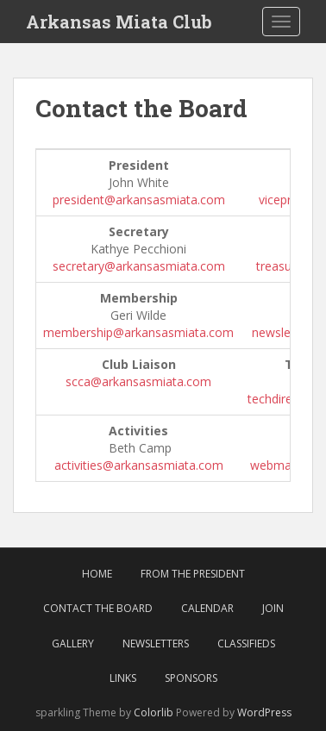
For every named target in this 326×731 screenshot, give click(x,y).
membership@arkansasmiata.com (138, 332)
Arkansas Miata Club (119, 21)
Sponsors (191, 678)
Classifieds (246, 643)
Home (97, 573)
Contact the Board (98, 608)
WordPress (264, 712)
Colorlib (153, 712)
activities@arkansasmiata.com (138, 465)
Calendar (207, 608)
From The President (193, 573)
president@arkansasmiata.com (139, 199)
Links (123, 678)
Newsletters (155, 643)
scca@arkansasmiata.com (138, 381)
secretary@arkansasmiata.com (139, 266)
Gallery (73, 643)
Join (273, 608)
